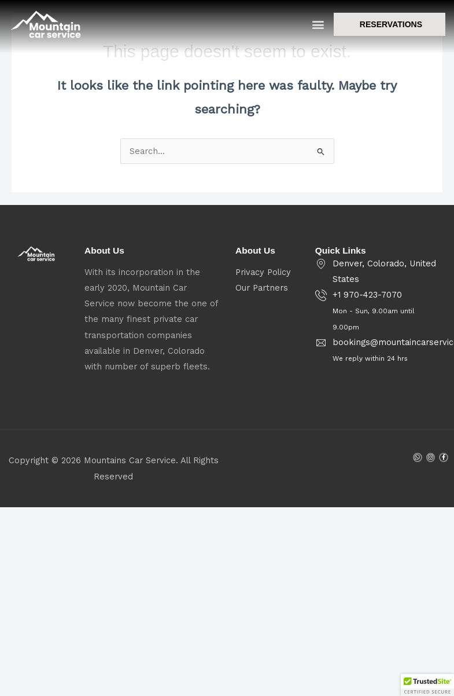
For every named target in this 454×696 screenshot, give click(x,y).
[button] (318, 25)
